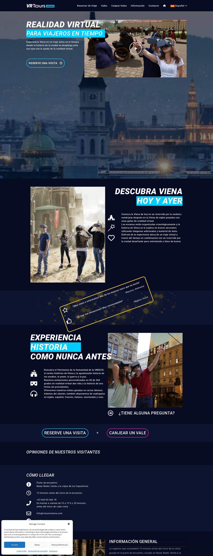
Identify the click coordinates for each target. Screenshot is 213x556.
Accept (14, 544)
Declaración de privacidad (38, 551)
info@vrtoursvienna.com (49, 513)
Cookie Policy (21, 551)
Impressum (53, 551)
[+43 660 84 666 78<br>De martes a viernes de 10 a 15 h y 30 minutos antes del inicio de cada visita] (28, 503)
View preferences (59, 544)
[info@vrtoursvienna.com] (28, 513)
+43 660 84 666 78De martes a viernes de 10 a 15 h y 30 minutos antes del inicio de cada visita (61, 503)
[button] (68, 524)
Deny (37, 544)
